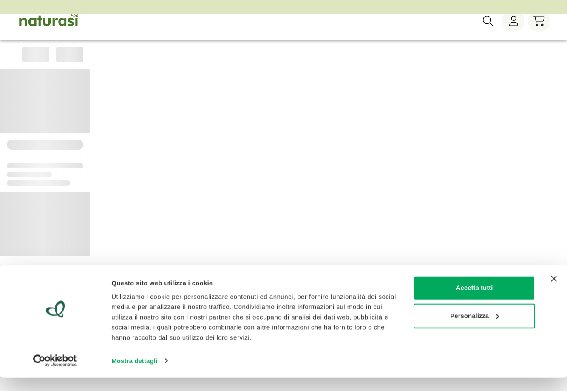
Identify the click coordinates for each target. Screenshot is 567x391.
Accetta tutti (474, 301)
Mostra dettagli (134, 374)
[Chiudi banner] (554, 292)
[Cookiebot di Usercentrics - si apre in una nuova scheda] (55, 374)
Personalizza (474, 329)
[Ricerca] (488, 34)
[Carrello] (539, 34)
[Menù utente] (513, 34)
